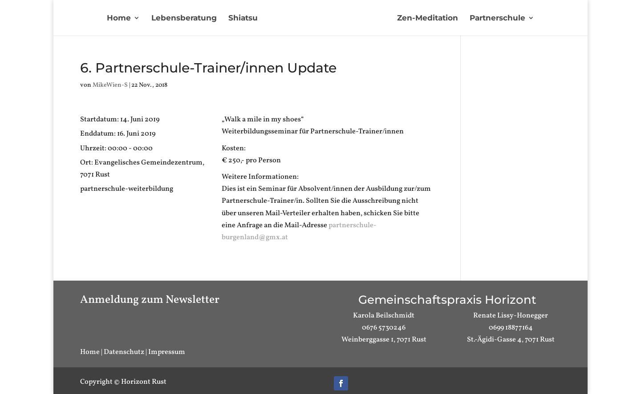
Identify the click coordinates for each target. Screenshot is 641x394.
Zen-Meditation (427, 18)
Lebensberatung (184, 18)
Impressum (166, 352)
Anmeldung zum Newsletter (149, 300)
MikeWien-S (110, 85)
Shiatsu (243, 18)
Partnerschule (497, 18)
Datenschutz (124, 352)
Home (119, 18)
